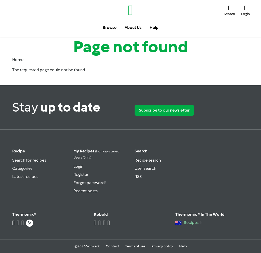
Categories (22, 168)
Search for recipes (29, 160)
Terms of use (135, 246)
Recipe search (148, 160)
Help (183, 246)
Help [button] (154, 27)
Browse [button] (109, 27)
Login (78, 166)
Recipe (18, 151)
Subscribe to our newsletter (164, 110)
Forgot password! (89, 182)
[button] (229, 10)
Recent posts (85, 190)
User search (145, 168)
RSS (138, 176)
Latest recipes (25, 176)
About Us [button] (133, 27)
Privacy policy (162, 246)
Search (141, 151)
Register (80, 174)
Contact (112, 246)
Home (17, 59)
